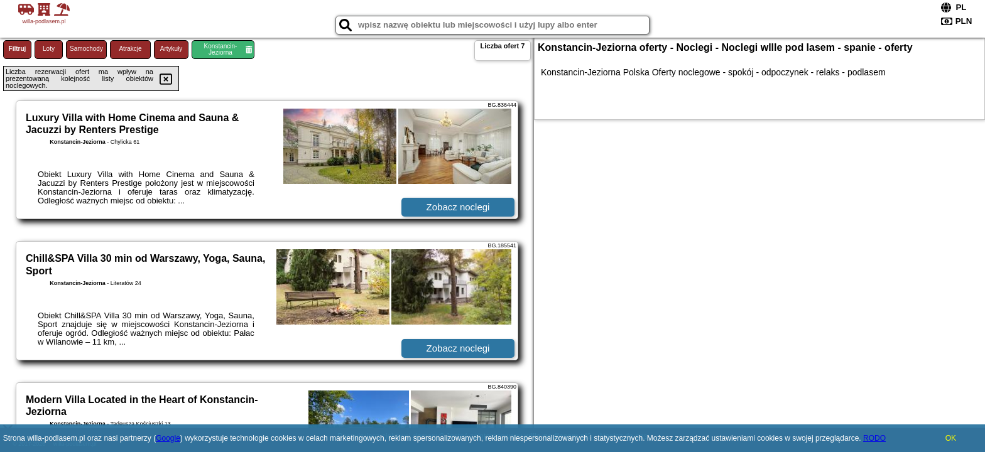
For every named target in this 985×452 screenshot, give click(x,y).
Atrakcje (130, 48)
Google (168, 438)
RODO (874, 438)
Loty (49, 48)
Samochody (86, 48)
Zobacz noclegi (458, 207)
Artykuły (171, 48)
